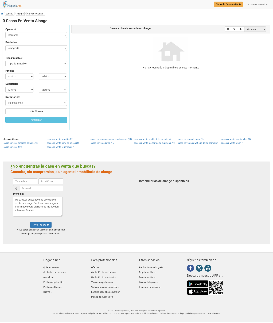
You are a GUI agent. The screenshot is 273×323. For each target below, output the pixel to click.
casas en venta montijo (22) (60, 139)
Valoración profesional (102, 279)
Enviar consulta (41, 225)
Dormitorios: (12, 97)
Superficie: (11, 83)
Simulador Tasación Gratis (228, 4)
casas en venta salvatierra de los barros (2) (198, 143)
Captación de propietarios (103, 275)
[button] (35, 14)
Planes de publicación (102, 292)
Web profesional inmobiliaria (105, 283)
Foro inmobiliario (147, 275)
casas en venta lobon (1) (232, 143)
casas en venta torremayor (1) (61, 147)
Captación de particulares (103, 271)
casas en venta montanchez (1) (236, 139)
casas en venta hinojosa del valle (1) (20, 143)
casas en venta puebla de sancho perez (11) (111, 139)
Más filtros (36, 111)
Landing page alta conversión (105, 288)
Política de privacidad (53, 279)
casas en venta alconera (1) (191, 139)
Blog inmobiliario (147, 271)
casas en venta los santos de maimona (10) (154, 143)
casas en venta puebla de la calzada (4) (152, 139)
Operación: (11, 29)
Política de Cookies (52, 283)
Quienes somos (51, 267)
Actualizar (36, 119)
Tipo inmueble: (13, 58)
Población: (11, 42)
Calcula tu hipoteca (148, 279)
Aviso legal (48, 275)
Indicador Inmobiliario (149, 283)
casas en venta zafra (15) (102, 143)
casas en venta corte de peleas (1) (63, 143)
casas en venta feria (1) (14, 147)
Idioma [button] (47, 288)
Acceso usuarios (258, 4)
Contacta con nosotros (54, 271)
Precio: (9, 70)
